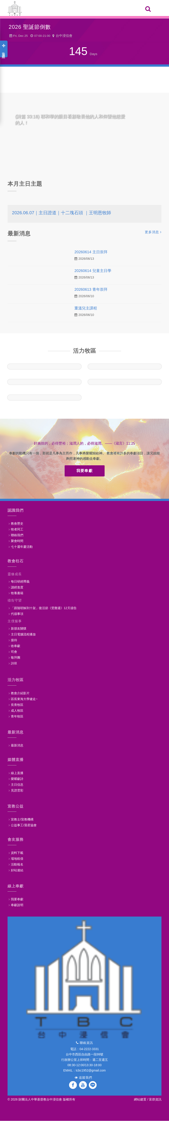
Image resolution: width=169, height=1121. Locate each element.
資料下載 (17, 853)
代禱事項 (17, 614)
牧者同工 (17, 529)
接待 (14, 640)
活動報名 (17, 864)
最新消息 (17, 745)
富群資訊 (155, 1099)
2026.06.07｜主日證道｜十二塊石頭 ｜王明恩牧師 (61, 212)
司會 (14, 651)
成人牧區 (17, 710)
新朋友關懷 (18, 628)
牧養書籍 (17, 593)
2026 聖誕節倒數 (30, 27)
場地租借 (17, 858)
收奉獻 (15, 646)
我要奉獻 (84, 471)
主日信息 (17, 784)
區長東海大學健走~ (24, 699)
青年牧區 (17, 716)
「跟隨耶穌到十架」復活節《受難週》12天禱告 (44, 608)
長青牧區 (17, 705)
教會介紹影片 (20, 693)
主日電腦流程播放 (23, 634)
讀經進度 (17, 587)
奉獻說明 (17, 905)
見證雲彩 (17, 790)
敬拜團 (15, 657)
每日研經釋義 (20, 581)
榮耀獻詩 (17, 779)
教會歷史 (17, 523)
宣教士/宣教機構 (22, 819)
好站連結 (17, 870)
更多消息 (153, 232)
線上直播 (17, 773)
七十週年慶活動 (22, 546)
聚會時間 (17, 541)
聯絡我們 (17, 535)
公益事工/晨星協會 (24, 825)
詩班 (14, 663)
